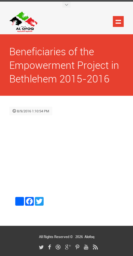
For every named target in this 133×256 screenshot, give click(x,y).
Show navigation (118, 21)
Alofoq (89, 237)
